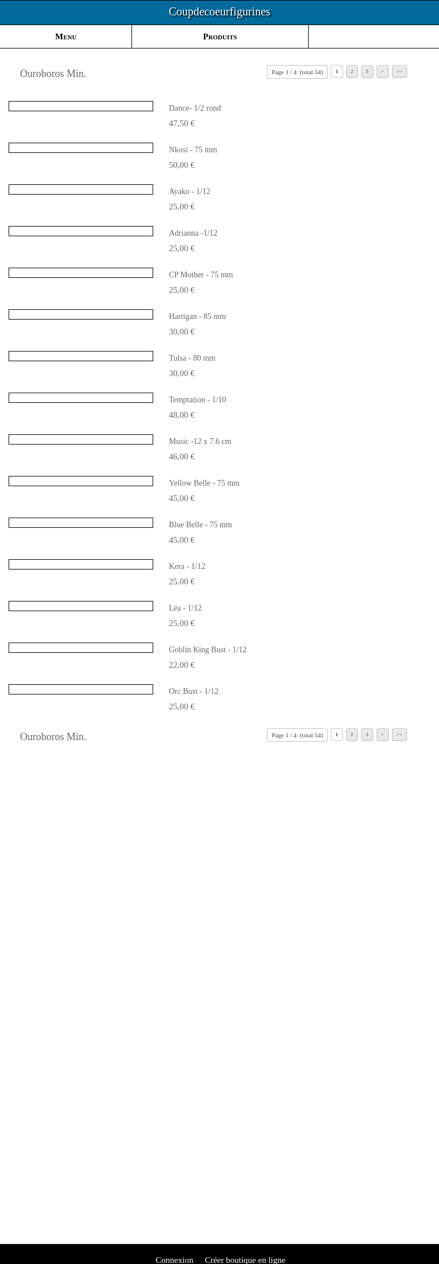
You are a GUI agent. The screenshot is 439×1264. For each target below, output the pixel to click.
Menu (66, 36)
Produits (220, 36)
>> (399, 71)
